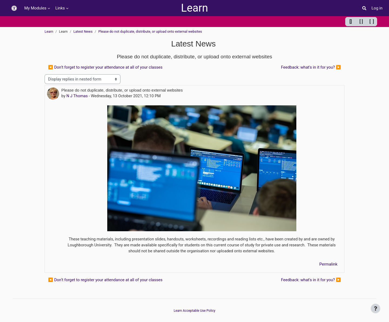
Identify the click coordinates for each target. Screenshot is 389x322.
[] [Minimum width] (351, 21)
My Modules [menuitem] (35, 8)
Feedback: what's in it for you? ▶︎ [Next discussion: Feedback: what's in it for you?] (311, 67)
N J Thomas (77, 95)
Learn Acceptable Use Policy (194, 310)
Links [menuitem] (60, 8)
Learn (194, 8)
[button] (14, 8)
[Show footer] (375, 308)
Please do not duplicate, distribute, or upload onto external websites (150, 31)
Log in (377, 8)
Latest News (83, 31)
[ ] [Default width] (361, 21)
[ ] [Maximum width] (372, 21)
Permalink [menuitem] (328, 265)
